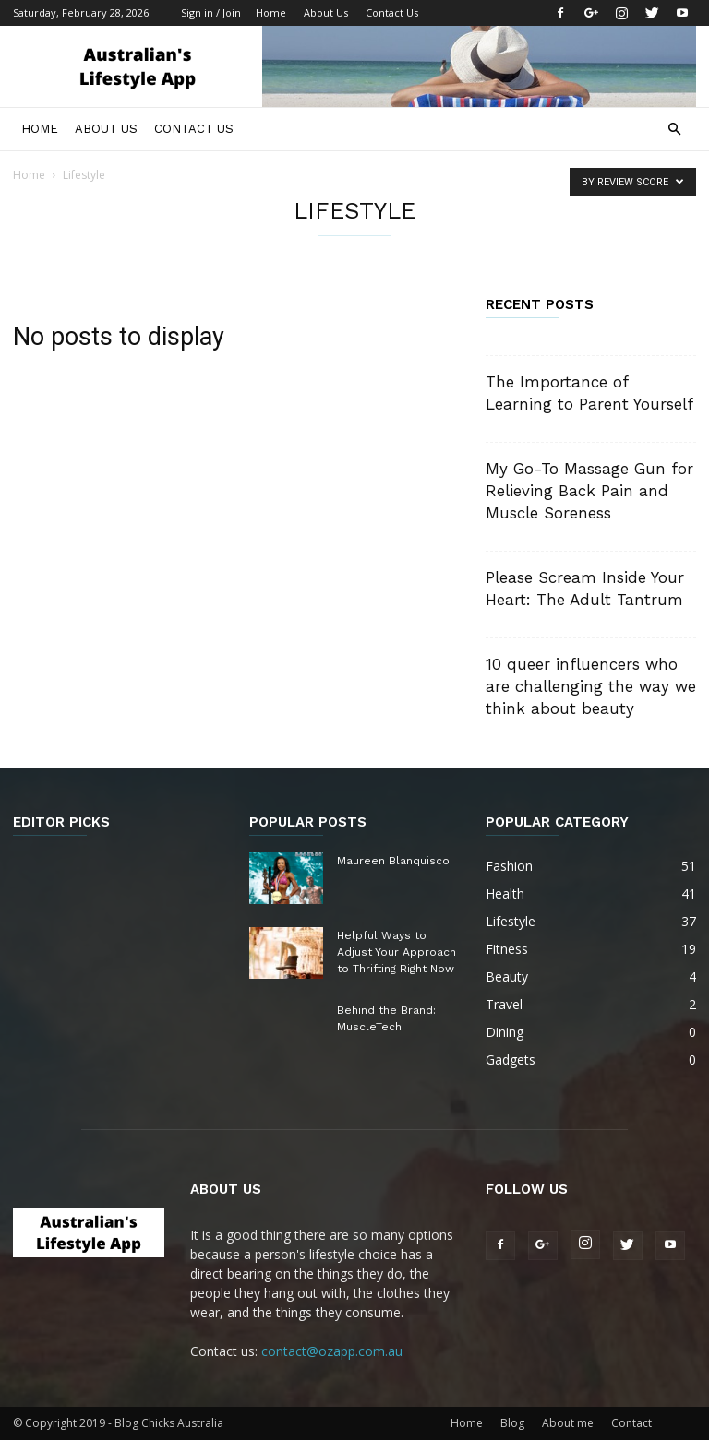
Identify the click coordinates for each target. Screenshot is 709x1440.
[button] (674, 129)
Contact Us (392, 12)
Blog (512, 1423)
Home (271, 12)
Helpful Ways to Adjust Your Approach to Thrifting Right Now (396, 952)
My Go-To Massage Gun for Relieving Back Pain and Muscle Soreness (589, 490)
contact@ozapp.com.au (332, 1351)
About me (568, 1423)
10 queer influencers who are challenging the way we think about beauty (591, 686)
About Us (326, 12)
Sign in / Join (211, 12)
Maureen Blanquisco (393, 860)
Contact (631, 1423)
